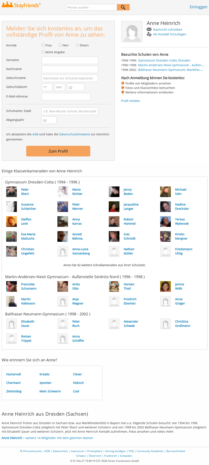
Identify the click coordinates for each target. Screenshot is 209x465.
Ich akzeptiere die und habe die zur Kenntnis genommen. (57, 136)
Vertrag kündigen (115, 451)
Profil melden (130, 101)
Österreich (95, 456)
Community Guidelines (150, 451)
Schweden (126, 456)
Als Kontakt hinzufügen (169, 34)
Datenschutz (60, 451)
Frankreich (110, 456)
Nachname (14, 69)
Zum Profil (58, 151)
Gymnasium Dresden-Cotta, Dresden (164, 60)
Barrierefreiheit (176, 451)
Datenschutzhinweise (74, 134)
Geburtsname (16, 78)
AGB (35, 134)
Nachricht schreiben (167, 29)
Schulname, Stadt (18, 111)
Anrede (11, 45)
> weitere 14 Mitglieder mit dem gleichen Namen (47, 438)
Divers (84, 45)
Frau (48, 45)
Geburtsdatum (16, 87)
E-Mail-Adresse (17, 96)
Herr (65, 45)
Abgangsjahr (15, 120)
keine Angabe (55, 52)
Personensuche (32, 451)
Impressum (77, 451)
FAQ (131, 451)
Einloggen (199, 6)
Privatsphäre (94, 451)
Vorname (12, 60)
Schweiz (81, 456)
